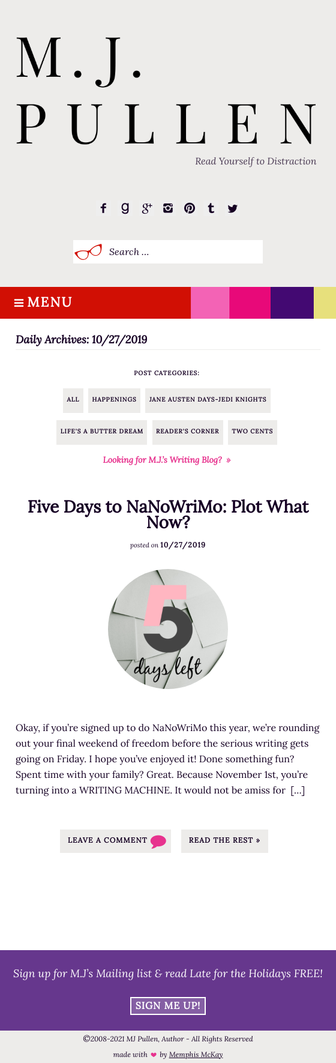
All (73, 399)
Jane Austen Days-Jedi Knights (208, 399)
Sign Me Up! (168, 1006)
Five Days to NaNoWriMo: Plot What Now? (168, 514)
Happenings (114, 399)
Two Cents (253, 431)
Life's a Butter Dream (102, 431)
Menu (50, 303)
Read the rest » (224, 840)
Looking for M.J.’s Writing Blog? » (167, 459)
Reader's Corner (187, 431)
